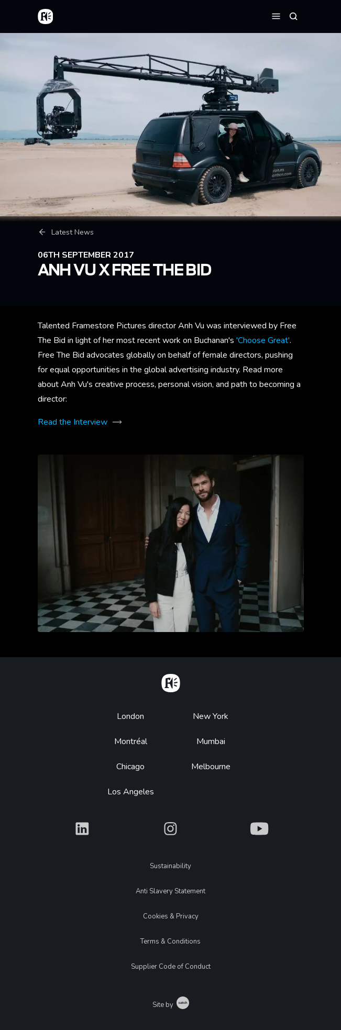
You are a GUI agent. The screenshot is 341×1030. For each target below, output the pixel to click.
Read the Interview (72, 422)
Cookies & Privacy (171, 916)
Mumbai (210, 741)
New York (210, 716)
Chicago (130, 766)
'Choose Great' (263, 340)
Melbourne (210, 766)
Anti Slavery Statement (170, 891)
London (130, 716)
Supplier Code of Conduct (171, 966)
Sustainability (170, 866)
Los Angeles (130, 792)
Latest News (66, 232)
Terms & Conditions (170, 941)
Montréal (130, 741)
